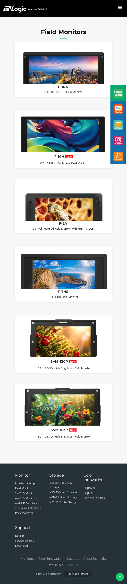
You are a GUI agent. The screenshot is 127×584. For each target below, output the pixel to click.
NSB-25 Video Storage (63, 492)
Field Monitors (24, 488)
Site (104, 558)
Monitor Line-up (25, 483)
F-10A (63, 87)
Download (21, 545)
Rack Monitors (24, 513)
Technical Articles (94, 498)
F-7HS (63, 335)
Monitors (27, 558)
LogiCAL (88, 493)
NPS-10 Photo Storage (63, 502)
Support (73, 558)
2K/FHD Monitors (26, 493)
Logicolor (89, 488)
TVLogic (75, 564)
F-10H (63, 157)
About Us (90, 558)
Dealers (20, 536)
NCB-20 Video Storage (63, 497)
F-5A (63, 266)
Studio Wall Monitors (28, 508)
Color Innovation (50, 558)
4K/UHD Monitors (26, 503)
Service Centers (24, 540)
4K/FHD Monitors (26, 498)
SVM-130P (63, 404)
